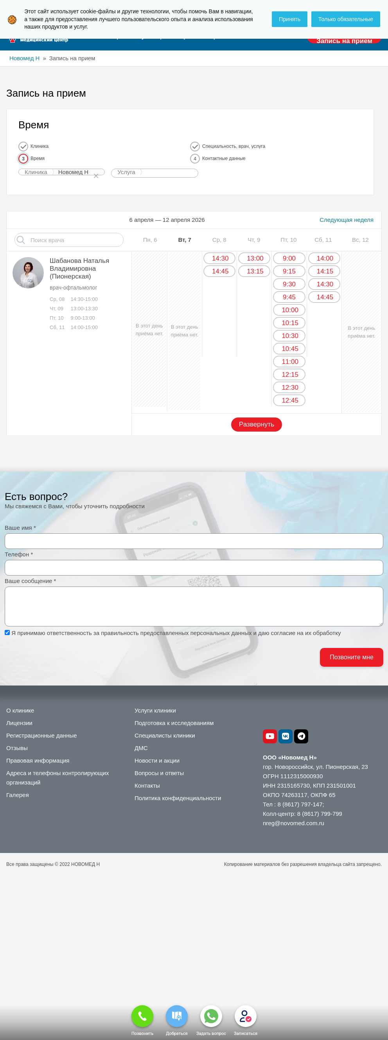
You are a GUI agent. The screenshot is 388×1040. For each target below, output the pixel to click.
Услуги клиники (155, 710)
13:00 (255, 258)
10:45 (290, 349)
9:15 (289, 271)
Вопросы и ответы (159, 773)
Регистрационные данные (41, 735)
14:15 (325, 271)
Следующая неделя (347, 219)
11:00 (290, 361)
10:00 (290, 310)
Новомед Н (24, 58)
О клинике (20, 710)
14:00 (325, 258)
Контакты (147, 785)
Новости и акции (157, 760)
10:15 (290, 323)
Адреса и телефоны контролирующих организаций (57, 778)
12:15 (290, 374)
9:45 (289, 297)
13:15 (255, 271)
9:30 (289, 284)
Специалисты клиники (165, 735)
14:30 (220, 258)
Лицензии (19, 723)
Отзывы (17, 748)
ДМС (141, 748)
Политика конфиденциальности (178, 798)
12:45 (290, 400)
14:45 (220, 271)
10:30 (290, 336)
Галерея (17, 795)
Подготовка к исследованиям (174, 723)
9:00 (289, 258)
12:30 (290, 387)
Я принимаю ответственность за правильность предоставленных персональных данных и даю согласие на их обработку (176, 633)
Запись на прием (344, 41)
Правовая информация (37, 760)
